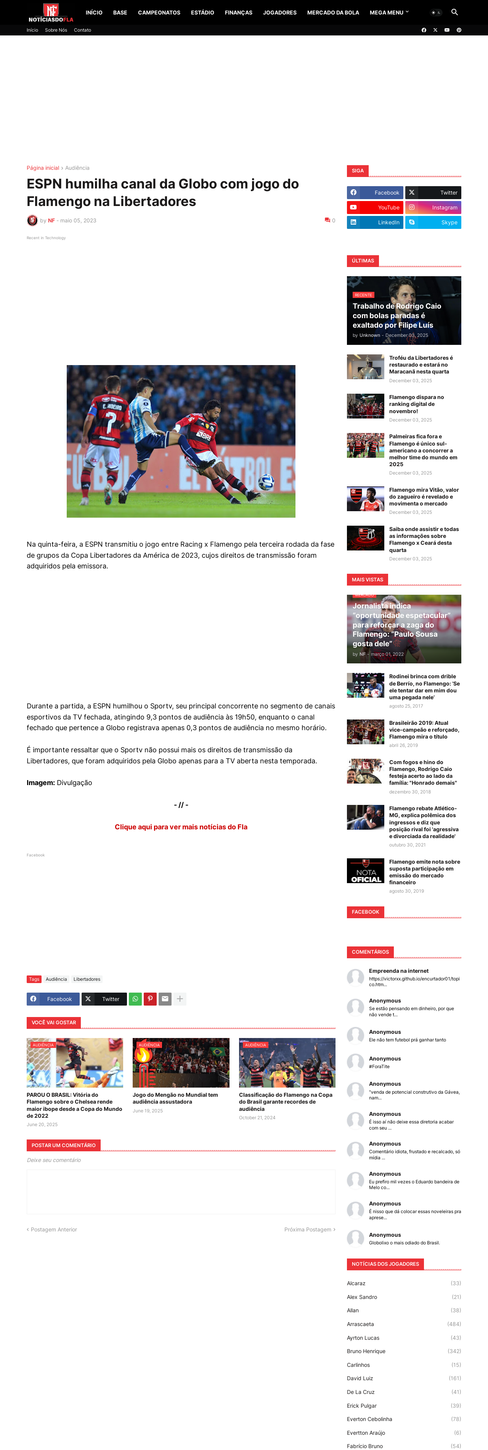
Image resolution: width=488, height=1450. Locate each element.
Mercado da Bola (333, 12)
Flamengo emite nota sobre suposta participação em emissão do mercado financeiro (424, 872)
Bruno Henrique (404, 1351)
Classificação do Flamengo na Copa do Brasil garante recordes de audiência (285, 1101)
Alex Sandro (404, 1297)
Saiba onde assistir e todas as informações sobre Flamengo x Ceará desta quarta (424, 539)
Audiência (77, 168)
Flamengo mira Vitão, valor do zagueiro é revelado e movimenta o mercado (424, 496)
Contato (82, 30)
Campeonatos (159, 12)
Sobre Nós (56, 30)
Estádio (202, 12)
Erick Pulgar (404, 1406)
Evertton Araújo (404, 1433)
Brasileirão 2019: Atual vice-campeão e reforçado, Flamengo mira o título (424, 729)
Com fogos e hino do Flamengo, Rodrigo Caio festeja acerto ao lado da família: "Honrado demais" (423, 772)
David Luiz (404, 1378)
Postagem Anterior (54, 1229)
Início (94, 12)
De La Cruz (404, 1392)
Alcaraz (404, 1283)
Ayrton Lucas (404, 1338)
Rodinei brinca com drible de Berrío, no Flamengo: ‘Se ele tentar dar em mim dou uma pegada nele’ (424, 686)
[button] (436, 12)
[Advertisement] (244, 100)
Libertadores (87, 979)
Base (120, 12)
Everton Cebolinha (404, 1419)
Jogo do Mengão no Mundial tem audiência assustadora (175, 1098)
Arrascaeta (404, 1324)
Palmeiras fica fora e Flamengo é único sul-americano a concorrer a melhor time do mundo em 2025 (423, 450)
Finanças (238, 12)
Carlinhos (404, 1365)
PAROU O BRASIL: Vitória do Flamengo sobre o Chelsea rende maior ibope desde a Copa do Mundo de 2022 (74, 1105)
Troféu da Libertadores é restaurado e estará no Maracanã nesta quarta (421, 364)
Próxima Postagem (307, 1229)
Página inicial (43, 168)
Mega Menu (386, 12)
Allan (404, 1310)
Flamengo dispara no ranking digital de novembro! (416, 404)
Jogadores (280, 12)
